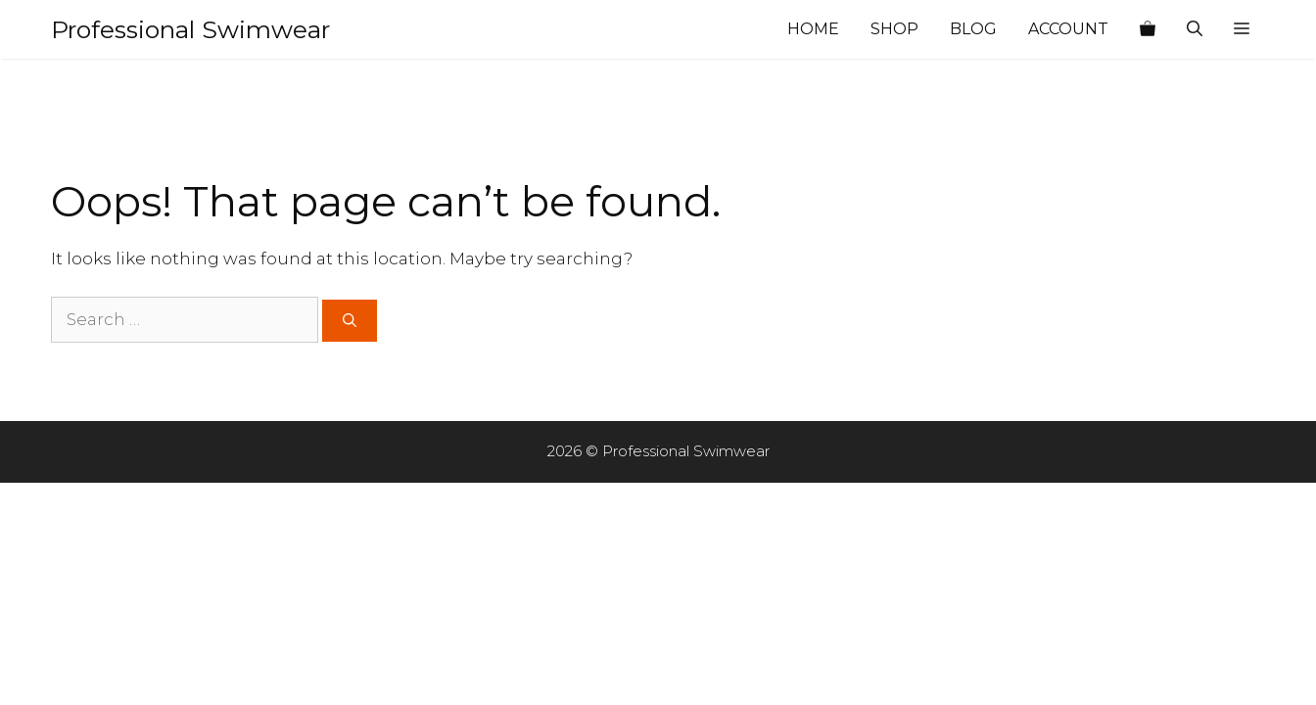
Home (813, 29)
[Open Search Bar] (1194, 29)
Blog (973, 29)
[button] (1241, 29)
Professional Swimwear (190, 29)
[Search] (349, 321)
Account (1068, 29)
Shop (894, 29)
